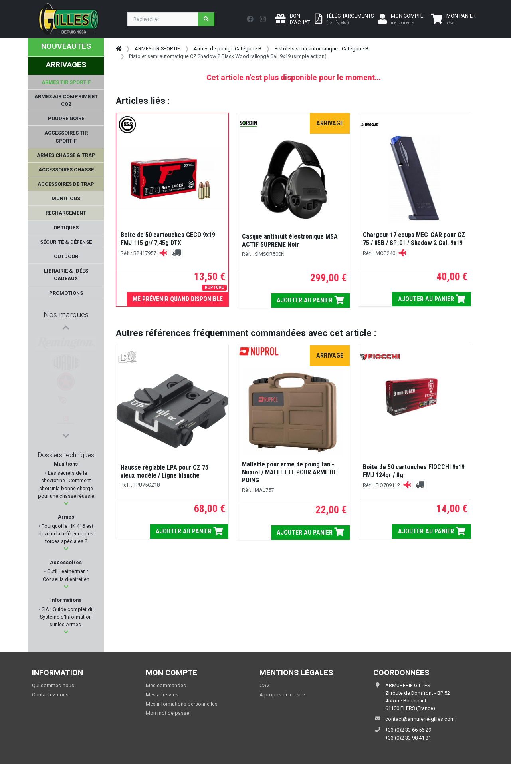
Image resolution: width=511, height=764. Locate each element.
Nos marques (66, 314)
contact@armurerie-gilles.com (420, 719)
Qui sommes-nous (53, 685)
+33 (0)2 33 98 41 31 (408, 738)
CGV (264, 685)
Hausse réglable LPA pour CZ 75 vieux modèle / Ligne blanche (164, 471)
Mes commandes (166, 685)
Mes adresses (162, 695)
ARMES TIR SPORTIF (157, 49)
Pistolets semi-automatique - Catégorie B (321, 49)
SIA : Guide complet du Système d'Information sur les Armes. (67, 616)
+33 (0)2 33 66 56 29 (408, 730)
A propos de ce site (282, 695)
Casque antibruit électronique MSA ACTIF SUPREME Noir (290, 240)
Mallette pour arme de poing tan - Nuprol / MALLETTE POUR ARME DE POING (289, 472)
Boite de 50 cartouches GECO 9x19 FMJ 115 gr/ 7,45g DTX (168, 239)
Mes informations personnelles (182, 704)
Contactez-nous (50, 695)
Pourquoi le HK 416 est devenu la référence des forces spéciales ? (65, 533)
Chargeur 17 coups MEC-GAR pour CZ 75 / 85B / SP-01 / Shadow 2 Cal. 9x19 (414, 239)
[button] (66, 504)
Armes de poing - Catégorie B (227, 49)
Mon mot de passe (167, 713)
